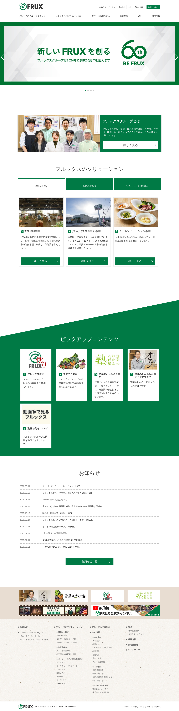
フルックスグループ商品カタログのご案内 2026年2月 (67, 489)
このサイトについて (153, 703)
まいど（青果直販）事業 (66, 635)
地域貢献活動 (133, 627)
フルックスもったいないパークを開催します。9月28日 (67, 516)
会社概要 (95, 651)
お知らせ (102, 7)
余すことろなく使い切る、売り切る (34, 636)
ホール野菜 (60, 680)
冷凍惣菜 (59, 673)
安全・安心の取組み (101, 16)
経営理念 (95, 648)
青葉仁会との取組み (136, 631)
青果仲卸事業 (61, 632)
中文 (130, 7)
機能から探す (41, 182)
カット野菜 (60, 666)
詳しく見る (130, 145)
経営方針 (95, 641)
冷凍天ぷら (60, 669)
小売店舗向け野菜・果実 (66, 651)
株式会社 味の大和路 (100, 689)
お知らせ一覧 (89, 557)
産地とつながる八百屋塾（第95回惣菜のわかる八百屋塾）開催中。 (73, 503)
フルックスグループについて (32, 16)
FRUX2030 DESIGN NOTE (103, 644)
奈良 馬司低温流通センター (103, 673)
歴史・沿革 (96, 655)
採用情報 (156, 16)
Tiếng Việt (139, 7)
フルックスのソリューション (68, 16)
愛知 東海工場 (97, 677)
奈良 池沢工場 (97, 666)
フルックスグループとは (30, 632)
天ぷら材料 (60, 659)
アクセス (112, 7)
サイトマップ (134, 646)
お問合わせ (133, 641)
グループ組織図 (98, 658)
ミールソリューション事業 (67, 639)
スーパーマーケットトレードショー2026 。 (62, 482)
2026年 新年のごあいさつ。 (55, 496)
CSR (140, 16)
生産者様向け (89, 182)
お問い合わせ (153, 7)
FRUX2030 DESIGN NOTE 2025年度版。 (61, 543)
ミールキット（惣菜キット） (67, 662)
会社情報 (124, 16)
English (122, 7)
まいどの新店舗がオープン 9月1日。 (59, 523)
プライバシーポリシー (133, 703)
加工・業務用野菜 (63, 647)
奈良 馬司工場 (97, 670)
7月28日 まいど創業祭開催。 (55, 530)
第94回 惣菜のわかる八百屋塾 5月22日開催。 (63, 536)
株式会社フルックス (100, 685)
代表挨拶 (95, 637)
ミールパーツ (61, 676)
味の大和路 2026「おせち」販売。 (58, 509)
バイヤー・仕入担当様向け (137, 182)
